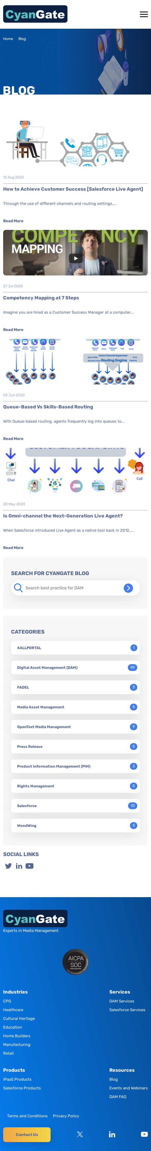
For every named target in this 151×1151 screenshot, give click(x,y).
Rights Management (35, 786)
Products (14, 1070)
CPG (7, 1001)
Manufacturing (16, 1044)
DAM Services (121, 1001)
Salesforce (27, 806)
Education (12, 1027)
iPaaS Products (17, 1079)
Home (8, 39)
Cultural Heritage (19, 1018)
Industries (15, 992)
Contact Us (27, 1134)
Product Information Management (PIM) (53, 766)
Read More (13, 221)
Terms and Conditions (27, 1116)
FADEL (23, 687)
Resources (122, 1070)
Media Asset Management (40, 707)
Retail (8, 1053)
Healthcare (13, 1009)
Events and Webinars (128, 1088)
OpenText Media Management (44, 727)
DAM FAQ (117, 1096)
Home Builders (16, 1036)
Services (119, 992)
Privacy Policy (66, 1116)
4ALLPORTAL (29, 648)
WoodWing (26, 825)
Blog (113, 1079)
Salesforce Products (22, 1088)
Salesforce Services (127, 1009)
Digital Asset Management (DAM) (47, 667)
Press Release (29, 746)
